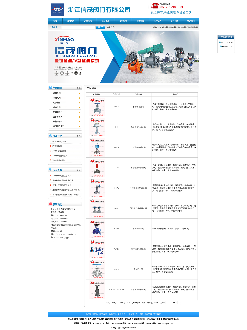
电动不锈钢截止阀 (138, 127)
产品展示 (104, 314)
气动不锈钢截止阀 (138, 147)
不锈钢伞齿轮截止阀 (138, 188)
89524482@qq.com (64, 237)
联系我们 (157, 314)
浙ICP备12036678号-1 (127, 328)
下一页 (122, 303)
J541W (116, 188)
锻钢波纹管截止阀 (138, 289)
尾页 (128, 303)
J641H (116, 147)
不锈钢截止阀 (138, 107)
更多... (79, 88)
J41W (116, 107)
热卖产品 (113, 314)
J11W (116, 208)
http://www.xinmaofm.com (67, 234)
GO (175, 302)
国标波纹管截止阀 (138, 249)
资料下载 (148, 314)
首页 (108, 303)
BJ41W (116, 269)
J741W (116, 168)
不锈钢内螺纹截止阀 (138, 208)
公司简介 (95, 314)
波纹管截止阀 (138, 229)
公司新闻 (121, 314)
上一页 (114, 303)
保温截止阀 (138, 269)
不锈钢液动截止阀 (138, 168)
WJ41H (116, 229)
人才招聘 (139, 314)
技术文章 (130, 314)
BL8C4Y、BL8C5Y (116, 289)
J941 (116, 127)
